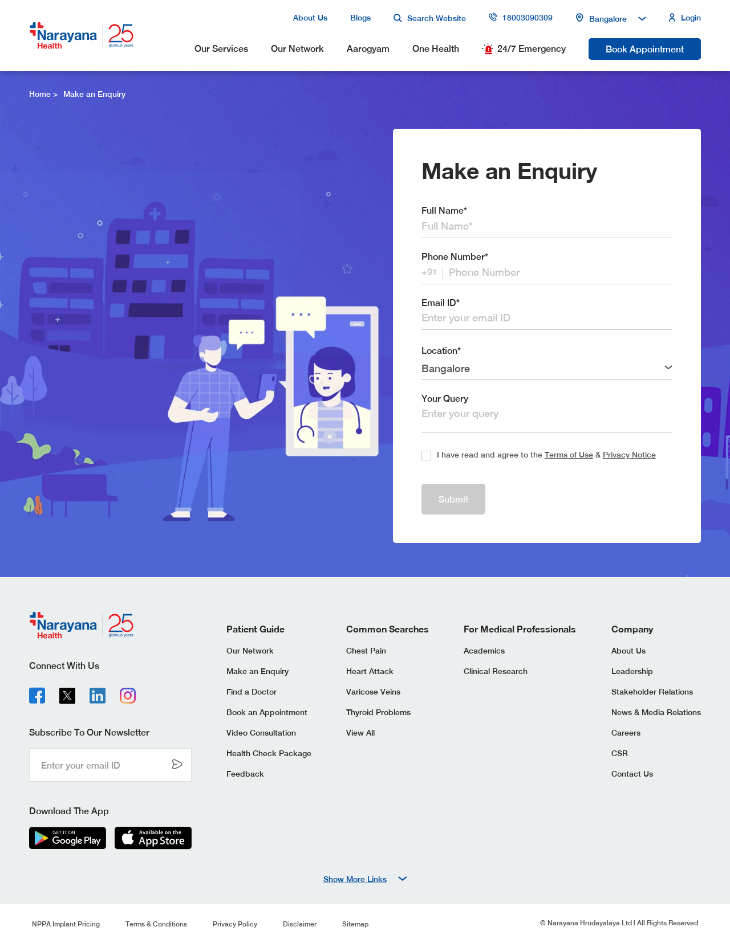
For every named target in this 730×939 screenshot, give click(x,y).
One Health (435, 48)
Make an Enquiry (257, 671)
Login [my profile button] (685, 18)
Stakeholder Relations (652, 691)
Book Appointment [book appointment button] (645, 49)
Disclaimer (300, 924)
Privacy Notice (629, 454)
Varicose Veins (373, 691)
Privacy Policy (235, 924)
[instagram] (128, 696)
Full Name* (444, 210)
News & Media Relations (656, 712)
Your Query (444, 398)
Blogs (360, 17)
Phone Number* (454, 257)
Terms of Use (569, 454)
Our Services (221, 48)
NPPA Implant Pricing (66, 924)
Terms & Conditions (156, 924)
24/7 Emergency (524, 49)
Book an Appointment (266, 712)
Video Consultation (261, 732)
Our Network (297, 48)
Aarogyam (368, 48)
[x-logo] (67, 696)
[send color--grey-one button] (177, 765)
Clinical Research (496, 671)
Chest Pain (366, 650)
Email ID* (440, 303)
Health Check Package (268, 753)
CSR (619, 753)
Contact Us (632, 773)
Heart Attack (370, 671)
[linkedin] (98, 696)
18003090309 (521, 17)
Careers (625, 732)
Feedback (245, 773)
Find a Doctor (251, 691)
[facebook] (37, 696)
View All (360, 732)
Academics (484, 650)
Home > (43, 94)
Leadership (632, 671)
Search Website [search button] (430, 18)
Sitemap (355, 924)
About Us (310, 17)
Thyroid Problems (378, 712)
